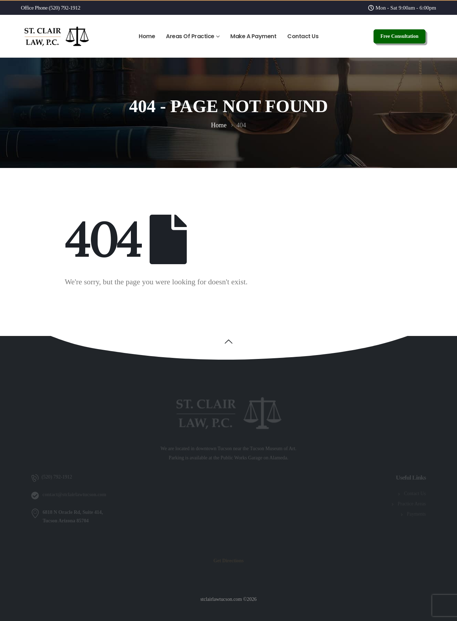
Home (147, 36)
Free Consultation (399, 36)
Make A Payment (253, 36)
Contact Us (302, 36)
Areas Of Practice (190, 36)
